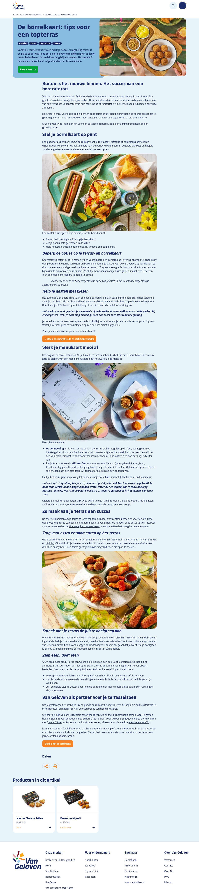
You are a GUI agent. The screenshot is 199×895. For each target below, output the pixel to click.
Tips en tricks (92, 871)
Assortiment (131, 865)
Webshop (90, 865)
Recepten (90, 876)
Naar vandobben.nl (135, 882)
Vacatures (169, 860)
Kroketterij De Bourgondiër (60, 860)
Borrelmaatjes (52, 876)
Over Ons (169, 871)
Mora (48, 865)
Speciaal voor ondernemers (31, 14)
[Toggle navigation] (182, 5)
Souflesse (50, 882)
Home (15, 14)
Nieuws (168, 882)
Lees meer (26, 69)
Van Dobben (52, 871)
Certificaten (131, 871)
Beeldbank (130, 860)
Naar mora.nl (131, 876)
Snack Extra (91, 860)
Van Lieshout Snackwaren (59, 888)
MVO (166, 876)
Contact (168, 865)
